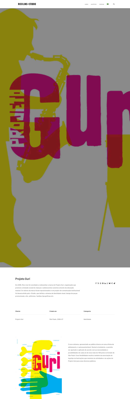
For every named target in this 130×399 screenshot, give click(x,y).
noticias (101, 4)
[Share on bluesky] (110, 65)
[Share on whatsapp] (107, 65)
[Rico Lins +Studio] (25, 4)
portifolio (94, 4)
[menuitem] (86, 4)
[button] (108, 4)
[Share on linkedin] (105, 65)
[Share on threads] (100, 65)
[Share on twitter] (98, 65)
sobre (86, 4)
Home (65, 352)
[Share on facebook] (96, 65)
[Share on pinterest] (103, 65)
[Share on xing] (112, 65)
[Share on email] (114, 65)
